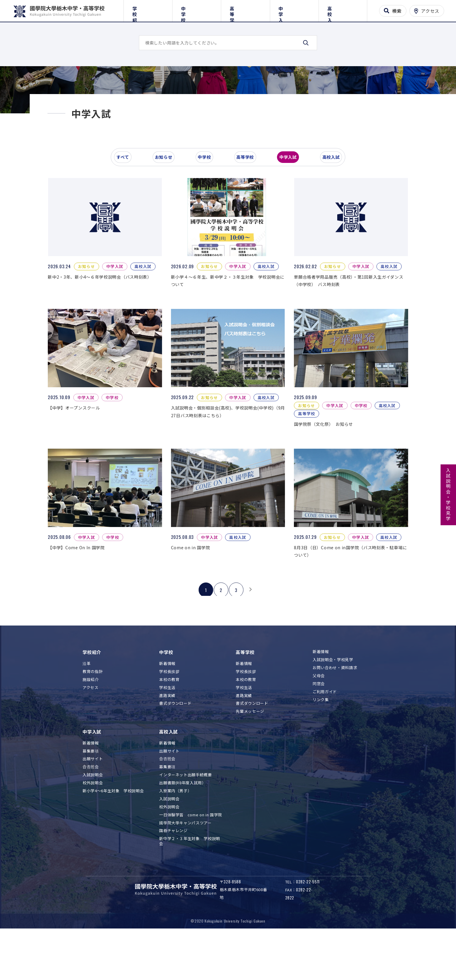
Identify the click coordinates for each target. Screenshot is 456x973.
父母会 (319, 715)
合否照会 (91, 806)
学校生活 (167, 727)
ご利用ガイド (325, 731)
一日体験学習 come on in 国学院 (190, 854)
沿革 (87, 703)
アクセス (91, 727)
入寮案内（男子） (175, 830)
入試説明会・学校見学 (448, 494)
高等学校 (245, 10)
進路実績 (167, 734)
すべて (126, 206)
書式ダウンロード (175, 742)
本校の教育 (169, 719)
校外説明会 (93, 822)
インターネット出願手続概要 (185, 814)
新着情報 (167, 703)
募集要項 (91, 790)
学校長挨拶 (169, 711)
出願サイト (93, 798)
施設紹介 (91, 719)
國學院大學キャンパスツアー (185, 862)
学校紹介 (148, 10)
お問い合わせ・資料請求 (335, 707)
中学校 (197, 10)
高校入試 (342, 10)
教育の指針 (93, 711)
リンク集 (321, 739)
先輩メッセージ (250, 750)
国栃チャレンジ (173, 870)
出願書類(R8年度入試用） (182, 822)
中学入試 (294, 10)
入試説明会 (93, 814)
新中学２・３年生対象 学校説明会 (189, 881)
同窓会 (319, 723)
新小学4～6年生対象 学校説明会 (113, 830)
